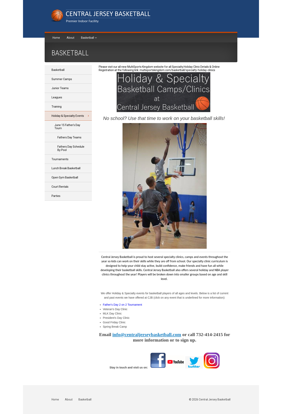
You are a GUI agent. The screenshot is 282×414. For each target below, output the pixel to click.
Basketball (88, 37)
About (70, 37)
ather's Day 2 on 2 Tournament (123, 304)
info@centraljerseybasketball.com (146, 334)
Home (56, 37)
